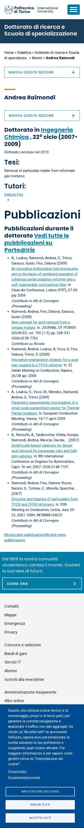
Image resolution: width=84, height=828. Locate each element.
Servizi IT (12, 662)
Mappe (10, 615)
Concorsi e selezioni (22, 644)
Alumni (37, 58)
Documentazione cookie (24, 777)
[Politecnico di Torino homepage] (31, 9)
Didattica (24, 52)
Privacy (10, 632)
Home (9, 52)
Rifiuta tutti (40, 804)
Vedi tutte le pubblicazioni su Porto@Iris (36, 243)
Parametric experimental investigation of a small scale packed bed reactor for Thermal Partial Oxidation (45, 407)
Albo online (14, 700)
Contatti (11, 606)
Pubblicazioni (42, 215)
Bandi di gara (15, 653)
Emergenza (14, 623)
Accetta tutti (40, 818)
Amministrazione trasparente (30, 692)
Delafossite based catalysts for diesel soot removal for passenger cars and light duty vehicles (44, 450)
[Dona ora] (42, 583)
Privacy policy (17, 771)
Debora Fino (13, 194)
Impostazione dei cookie (40, 791)
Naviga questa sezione (42, 116)
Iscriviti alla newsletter (24, 679)
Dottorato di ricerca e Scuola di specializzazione (40, 30)
